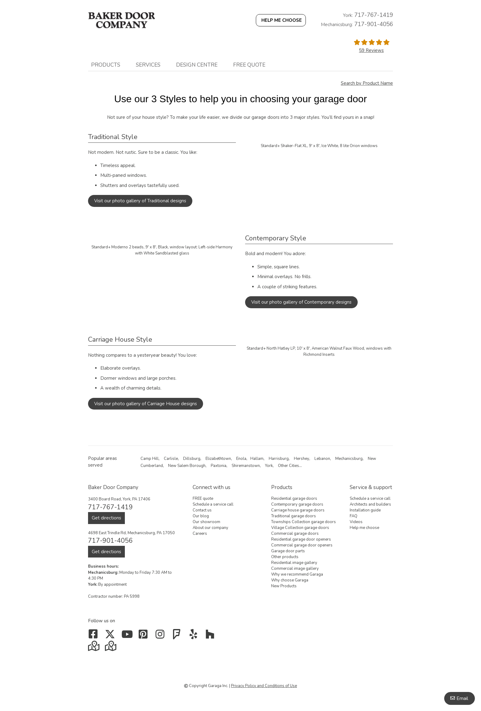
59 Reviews (371, 50)
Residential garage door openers (301, 539)
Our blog (201, 516)
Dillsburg (191, 458)
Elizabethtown (218, 458)
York (269, 465)
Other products (284, 557)
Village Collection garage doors (300, 527)
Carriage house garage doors (298, 510)
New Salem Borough (187, 465)
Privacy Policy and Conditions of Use (264, 686)
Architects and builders (370, 504)
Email (462, 698)
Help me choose (364, 527)
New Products (284, 586)
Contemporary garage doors (297, 504)
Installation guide (365, 510)
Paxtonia (218, 465)
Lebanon (322, 458)
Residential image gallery (294, 562)
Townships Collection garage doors (303, 522)
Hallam (257, 458)
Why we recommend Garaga (297, 574)
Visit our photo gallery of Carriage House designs (145, 404)
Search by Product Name (367, 83)
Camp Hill (149, 458)
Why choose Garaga (289, 580)
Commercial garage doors (295, 533)
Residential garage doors (294, 498)
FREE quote (249, 64)
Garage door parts (288, 551)
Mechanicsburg (349, 458)
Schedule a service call (213, 504)
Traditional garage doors (293, 516)
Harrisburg (279, 458)
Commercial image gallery (295, 568)
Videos (356, 522)
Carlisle (171, 458)
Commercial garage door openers (302, 545)
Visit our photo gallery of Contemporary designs (301, 302)
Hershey (301, 458)
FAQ (353, 516)
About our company (210, 527)
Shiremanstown (246, 465)
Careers (200, 533)
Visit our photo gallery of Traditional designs (140, 201)
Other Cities (288, 465)
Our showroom (206, 522)
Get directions (106, 518)
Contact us (202, 510)
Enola (241, 458)
